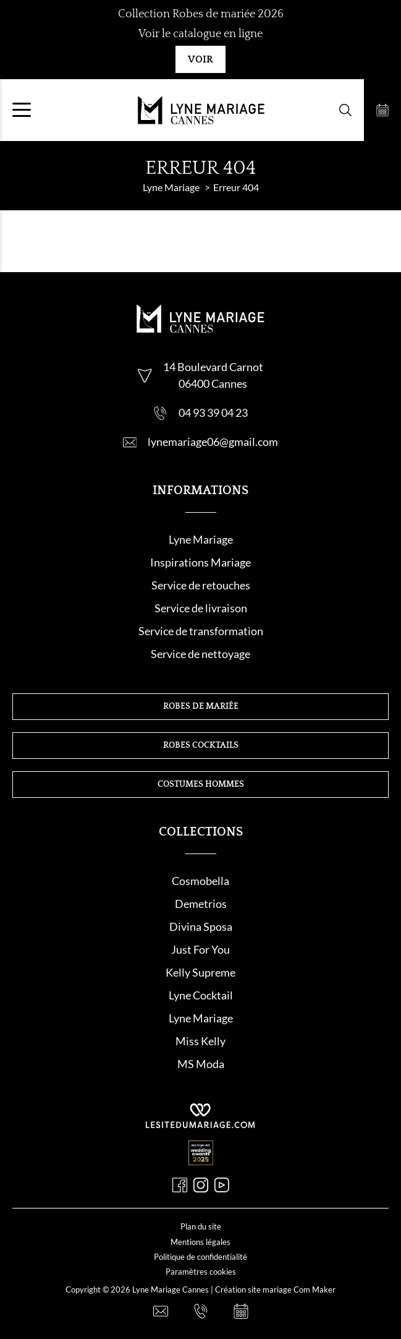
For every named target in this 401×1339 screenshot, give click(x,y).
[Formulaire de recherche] (345, 110)
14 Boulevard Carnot (213, 367)
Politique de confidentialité (200, 1257)
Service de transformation (200, 631)
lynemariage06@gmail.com (213, 441)
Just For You (200, 949)
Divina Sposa (200, 926)
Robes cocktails (200, 745)
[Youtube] (221, 1185)
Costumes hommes (201, 784)
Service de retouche (198, 585)
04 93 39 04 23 (213, 412)
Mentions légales (200, 1242)
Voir (200, 59)
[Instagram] (200, 1185)
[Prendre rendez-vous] (382, 110)
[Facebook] (179, 1185)
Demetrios (201, 903)
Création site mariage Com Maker (275, 1289)
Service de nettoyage (200, 654)
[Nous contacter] (160, 1311)
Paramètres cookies (201, 1272)
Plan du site (200, 1226)
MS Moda (200, 1064)
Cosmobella (200, 881)
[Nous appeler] (200, 1311)
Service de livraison (200, 608)
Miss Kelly (200, 1041)
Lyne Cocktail (201, 995)
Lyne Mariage (201, 539)
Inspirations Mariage (200, 562)
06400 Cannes (213, 383)
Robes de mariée (200, 706)
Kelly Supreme (200, 972)
